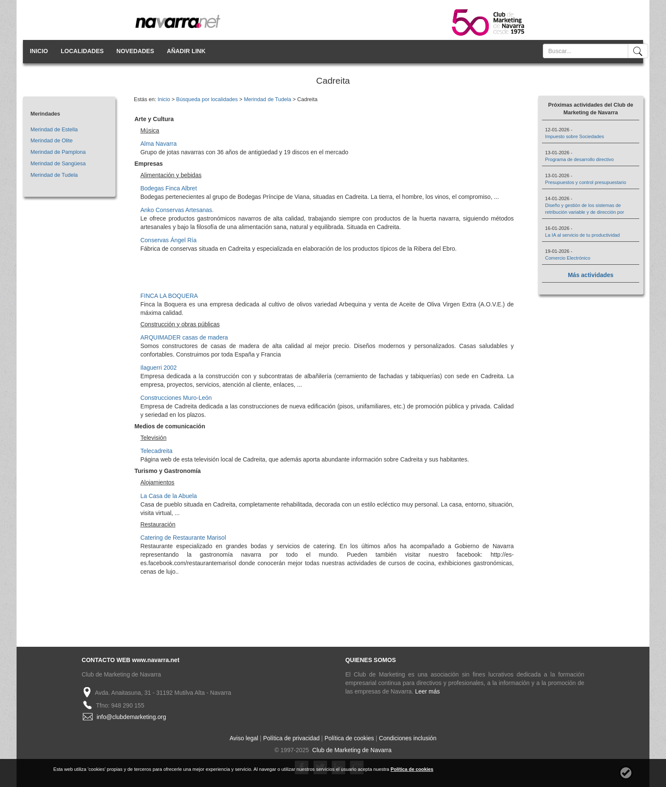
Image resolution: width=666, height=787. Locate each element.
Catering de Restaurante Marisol (183, 537)
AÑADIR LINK (186, 51)
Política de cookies (349, 738)
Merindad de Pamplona (58, 152)
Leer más (427, 691)
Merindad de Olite (52, 141)
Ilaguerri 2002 (158, 367)
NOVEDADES (135, 51)
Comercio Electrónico (567, 257)
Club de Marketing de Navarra (351, 750)
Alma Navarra (158, 143)
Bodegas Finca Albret (168, 188)
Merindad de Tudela (54, 175)
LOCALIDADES (82, 51)
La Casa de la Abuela (168, 496)
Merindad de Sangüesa (58, 164)
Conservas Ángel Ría (168, 240)
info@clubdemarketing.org (131, 716)
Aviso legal (244, 738)
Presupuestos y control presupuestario (585, 182)
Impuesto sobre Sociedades (574, 136)
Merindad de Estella (54, 130)
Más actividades (590, 275)
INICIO (39, 51)
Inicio (164, 99)
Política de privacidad (291, 738)
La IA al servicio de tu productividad (582, 235)
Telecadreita (156, 450)
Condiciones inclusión (407, 738)
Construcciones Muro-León (176, 397)
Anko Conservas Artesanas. (177, 210)
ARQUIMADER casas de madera (184, 337)
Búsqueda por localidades (207, 99)
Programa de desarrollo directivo (579, 159)
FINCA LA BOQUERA (169, 295)
